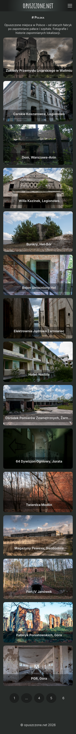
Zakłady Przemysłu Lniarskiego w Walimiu (39, 70)
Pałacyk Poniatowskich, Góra (39, 635)
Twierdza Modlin (39, 505)
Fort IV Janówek (39, 592)
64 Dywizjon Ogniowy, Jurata (39, 461)
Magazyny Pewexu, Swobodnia (39, 548)
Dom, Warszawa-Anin (39, 157)
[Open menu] (70, 5)
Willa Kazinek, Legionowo (39, 201)
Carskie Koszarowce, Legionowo (39, 114)
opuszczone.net (38, 5)
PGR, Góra (39, 678)
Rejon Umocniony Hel (39, 288)
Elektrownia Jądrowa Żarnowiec (39, 331)
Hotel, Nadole (39, 374)
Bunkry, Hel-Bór (38, 244)
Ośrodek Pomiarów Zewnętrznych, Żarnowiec (39, 418)
